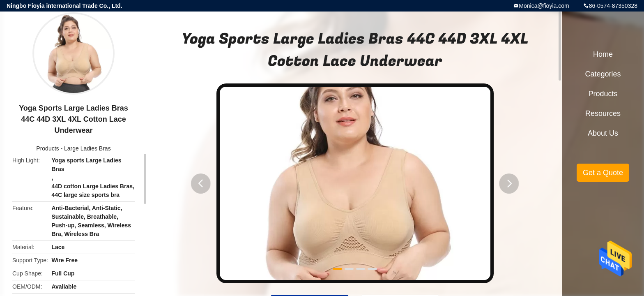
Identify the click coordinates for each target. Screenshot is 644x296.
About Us (603, 133)
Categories (603, 74)
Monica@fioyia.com (544, 5)
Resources (603, 113)
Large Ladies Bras (87, 148)
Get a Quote (603, 173)
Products (47, 148)
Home (603, 54)
